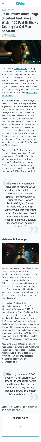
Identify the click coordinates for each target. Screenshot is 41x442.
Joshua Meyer (9, 35)
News (4, 10)
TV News (11, 10)
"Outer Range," (20, 68)
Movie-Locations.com (11, 268)
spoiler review (13, 100)
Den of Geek (19, 344)
